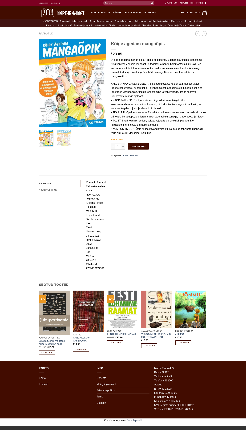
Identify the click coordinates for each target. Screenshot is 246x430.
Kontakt (199, 3)
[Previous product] (204, 33)
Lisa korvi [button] (46, 352)
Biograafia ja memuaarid (101, 21)
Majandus (146, 25)
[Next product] (197, 33)
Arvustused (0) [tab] (48, 190)
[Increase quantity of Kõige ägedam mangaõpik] (123, 146)
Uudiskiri (101, 402)
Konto (42, 378)
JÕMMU (179, 334)
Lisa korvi (138, 146)
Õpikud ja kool (194, 25)
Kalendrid (150, 12)
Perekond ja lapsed (83, 25)
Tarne (192, 3)
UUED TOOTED (50, 21)
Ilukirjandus (140, 21)
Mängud (117, 12)
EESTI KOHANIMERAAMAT (121, 334)
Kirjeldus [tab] (45, 183)
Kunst (60, 25)
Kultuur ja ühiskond (193, 21)
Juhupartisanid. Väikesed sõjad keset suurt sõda (52, 342)
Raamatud (64, 21)
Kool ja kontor (100, 12)
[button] (49, 3)
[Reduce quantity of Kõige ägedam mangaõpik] (113, 146)
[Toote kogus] (118, 146)
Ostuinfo (168, 3)
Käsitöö (68, 25)
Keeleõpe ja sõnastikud (158, 21)
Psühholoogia (159, 25)
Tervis (112, 25)
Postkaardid (133, 12)
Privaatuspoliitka (106, 390)
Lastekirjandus (100, 25)
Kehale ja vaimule (80, 21)
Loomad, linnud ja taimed (128, 25)
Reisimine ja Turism (177, 25)
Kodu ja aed (176, 21)
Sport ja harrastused (124, 21)
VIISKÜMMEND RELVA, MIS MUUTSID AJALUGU (156, 335)
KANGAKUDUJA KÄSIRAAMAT (81, 339)
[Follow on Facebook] (205, 3)
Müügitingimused (181, 3)
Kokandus (50, 25)
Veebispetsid (135, 420)
